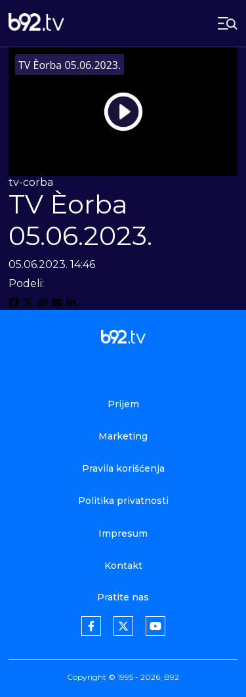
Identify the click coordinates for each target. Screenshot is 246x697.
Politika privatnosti (123, 500)
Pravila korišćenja (123, 468)
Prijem (123, 404)
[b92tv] (36, 23)
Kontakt (123, 566)
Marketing (123, 436)
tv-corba (31, 182)
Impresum (123, 533)
